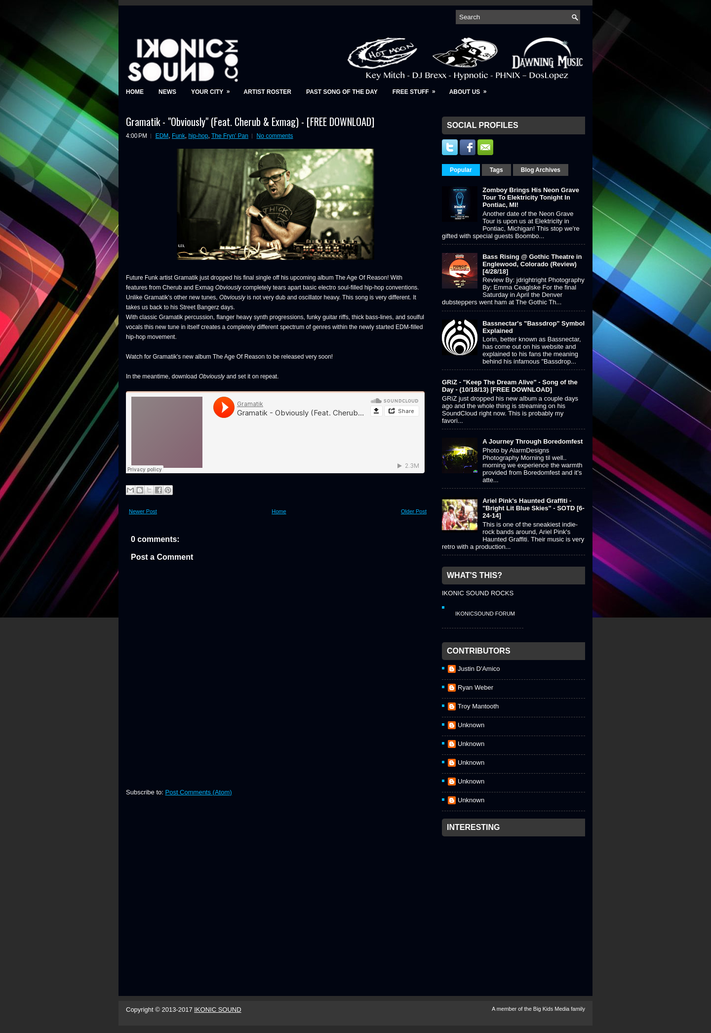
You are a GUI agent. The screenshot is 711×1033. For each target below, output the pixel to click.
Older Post (414, 511)
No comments (275, 135)
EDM (162, 135)
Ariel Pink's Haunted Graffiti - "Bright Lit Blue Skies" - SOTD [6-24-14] (533, 508)
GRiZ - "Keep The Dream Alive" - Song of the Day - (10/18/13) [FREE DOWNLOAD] (510, 385)
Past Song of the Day (342, 91)
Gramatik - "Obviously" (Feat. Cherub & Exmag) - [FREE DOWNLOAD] (250, 121)
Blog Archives (540, 169)
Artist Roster (267, 91)
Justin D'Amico (479, 668)
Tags (496, 169)
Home (135, 91)
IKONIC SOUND (217, 1009)
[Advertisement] (516, 903)
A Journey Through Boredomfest (532, 441)
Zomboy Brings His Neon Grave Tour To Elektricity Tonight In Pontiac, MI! (530, 197)
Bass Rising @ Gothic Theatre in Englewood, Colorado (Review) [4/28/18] (532, 264)
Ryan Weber (475, 687)
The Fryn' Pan (229, 135)
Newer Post (143, 511)
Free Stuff (417, 88)
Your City (213, 88)
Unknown (471, 725)
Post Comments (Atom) (198, 792)
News (167, 91)
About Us (471, 88)
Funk (178, 135)
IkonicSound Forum (485, 614)
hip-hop (198, 135)
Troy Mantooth (478, 706)
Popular (461, 169)
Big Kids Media (552, 1009)
